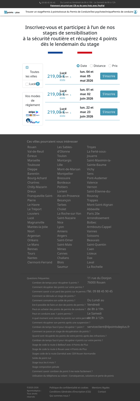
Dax (89, 258)
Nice (60, 222)
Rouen (31, 147)
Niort (30, 231)
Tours (31, 253)
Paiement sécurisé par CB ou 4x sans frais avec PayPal (77, 5)
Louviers (33, 213)
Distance (98, 66)
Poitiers (62, 187)
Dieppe (32, 169)
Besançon (64, 200)
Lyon (60, 227)
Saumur (62, 267)
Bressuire (63, 178)
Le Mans (33, 245)
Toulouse (33, 165)
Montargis (64, 160)
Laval (90, 262)
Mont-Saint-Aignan (100, 205)
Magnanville (35, 222)
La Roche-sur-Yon (69, 213)
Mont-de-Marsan (68, 169)
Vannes (92, 231)
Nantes (32, 258)
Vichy (90, 169)
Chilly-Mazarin (37, 187)
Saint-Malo (64, 245)
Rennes (32, 249)
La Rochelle (95, 267)
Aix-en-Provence (68, 196)
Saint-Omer (65, 240)
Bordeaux (64, 182)
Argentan (33, 236)
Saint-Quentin (96, 245)
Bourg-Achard (37, 178)
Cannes (62, 253)
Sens (90, 174)
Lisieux (92, 253)
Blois (60, 262)
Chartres (33, 182)
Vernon (92, 187)
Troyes (91, 147)
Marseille (33, 160)
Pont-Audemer (97, 178)
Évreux (32, 156)
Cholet (61, 209)
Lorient (62, 191)
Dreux (31, 191)
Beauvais (93, 240)
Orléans (32, 240)
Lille (60, 165)
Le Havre (33, 205)
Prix (113, 66)
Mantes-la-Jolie (37, 227)
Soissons (93, 236)
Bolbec (91, 222)
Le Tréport (34, 209)
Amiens (62, 231)
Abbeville (93, 209)
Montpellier (65, 174)
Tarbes (61, 205)
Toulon (62, 156)
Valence (92, 182)
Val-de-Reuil (35, 151)
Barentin (33, 174)
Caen (90, 249)
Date (82, 66)
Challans (63, 258)
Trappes (92, 200)
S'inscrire (109, 76)
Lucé (30, 218)
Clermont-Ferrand (39, 262)
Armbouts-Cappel (99, 227)
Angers (62, 236)
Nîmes (61, 249)
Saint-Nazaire (66, 218)
